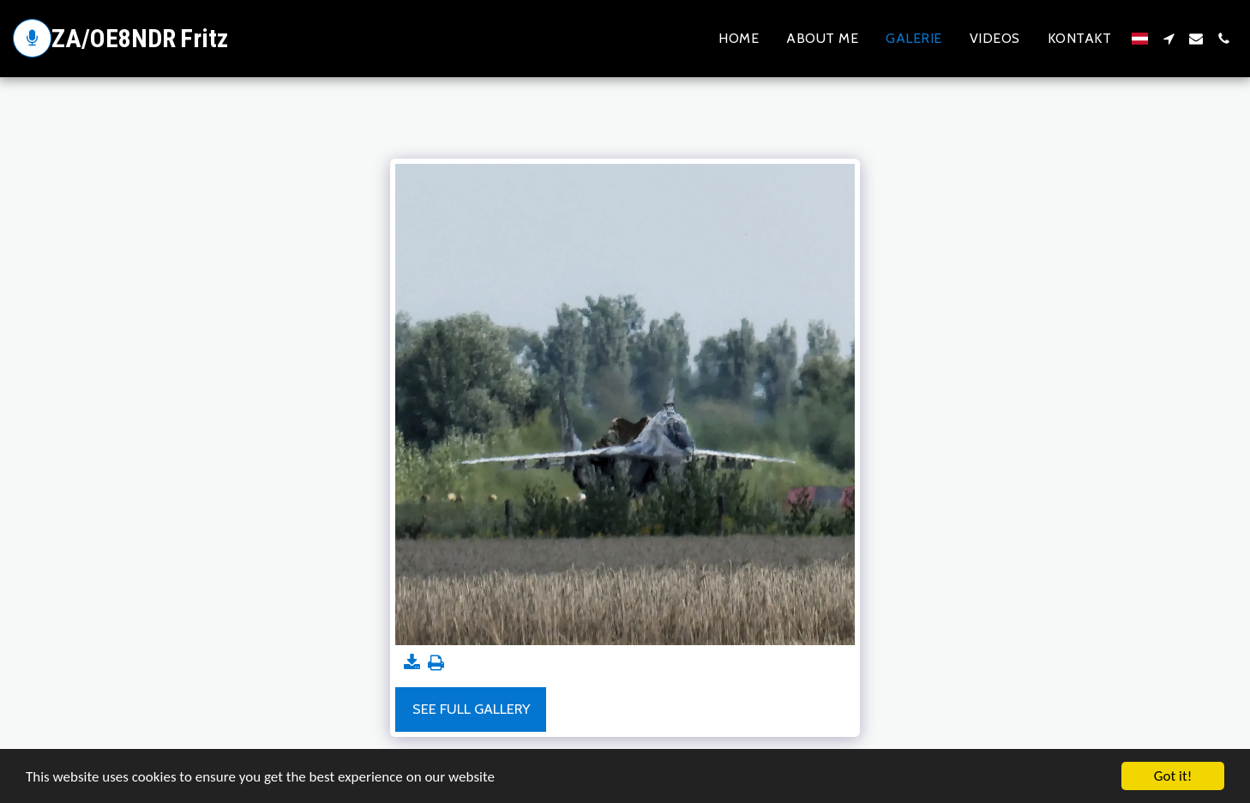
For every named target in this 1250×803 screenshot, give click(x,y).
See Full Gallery (471, 708)
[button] (1168, 38)
